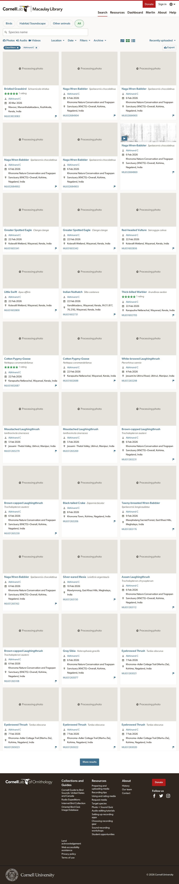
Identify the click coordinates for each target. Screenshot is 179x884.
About (162, 12)
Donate (149, 4)
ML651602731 (70, 314)
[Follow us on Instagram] (168, 796)
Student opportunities (103, 834)
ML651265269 (70, 451)
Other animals (61, 23)
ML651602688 (70, 381)
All (79, 23)
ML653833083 (12, 116)
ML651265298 (129, 381)
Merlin (150, 12)
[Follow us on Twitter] (161, 796)
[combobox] (48, 32)
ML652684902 (12, 186)
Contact (126, 793)
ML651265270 (12, 451)
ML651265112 (129, 607)
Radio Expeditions (71, 799)
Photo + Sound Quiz (102, 807)
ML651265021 (129, 673)
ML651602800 (12, 310)
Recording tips (99, 792)
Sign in (162, 4)
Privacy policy (69, 854)
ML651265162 (11, 604)
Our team (127, 789)
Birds (9, 23)
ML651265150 (70, 599)
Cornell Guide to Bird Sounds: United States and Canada (73, 793)
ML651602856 (129, 248)
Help (172, 12)
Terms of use (68, 857)
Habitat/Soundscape (33, 23)
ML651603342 (70, 248)
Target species (99, 803)
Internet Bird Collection (73, 803)
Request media (99, 800)
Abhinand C (14, 99)
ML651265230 (12, 533)
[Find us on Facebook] (154, 796)
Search (102, 12)
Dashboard (135, 12)
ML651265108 (11, 681)
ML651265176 (129, 529)
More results (89, 762)
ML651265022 (70, 747)
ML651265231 (129, 459)
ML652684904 (71, 115)
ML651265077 (70, 677)
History (126, 786)
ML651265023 (12, 747)
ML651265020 (129, 747)
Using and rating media (104, 796)
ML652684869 (129, 172)
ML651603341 (11, 248)
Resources (117, 12)
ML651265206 (70, 521)
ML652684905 (129, 115)
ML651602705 (129, 315)
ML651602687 (12, 386)
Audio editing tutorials (103, 811)
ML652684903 (71, 186)
